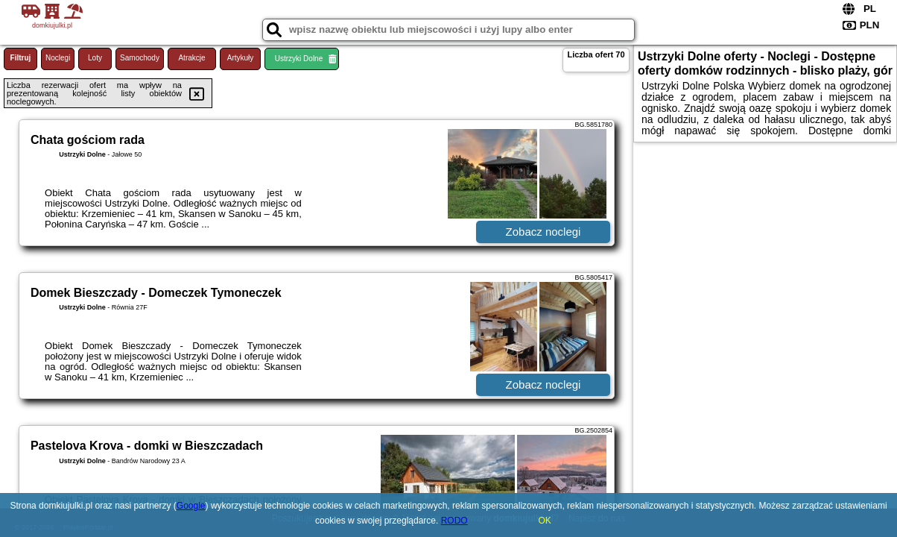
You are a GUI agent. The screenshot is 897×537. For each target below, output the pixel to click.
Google (191, 505)
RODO (454, 520)
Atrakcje (191, 58)
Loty (95, 58)
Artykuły (240, 58)
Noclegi (57, 58)
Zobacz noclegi (543, 231)
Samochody (139, 58)
